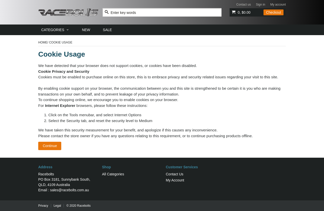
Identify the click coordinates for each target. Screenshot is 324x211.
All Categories (113, 174)
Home (42, 42)
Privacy (43, 205)
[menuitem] (55, 30)
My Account (175, 180)
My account (278, 4)
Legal (57, 205)
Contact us (243, 4)
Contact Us (174, 174)
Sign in (260, 4)
